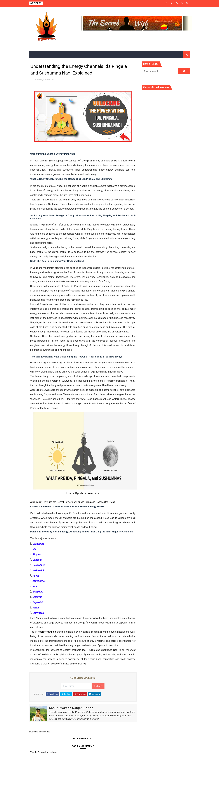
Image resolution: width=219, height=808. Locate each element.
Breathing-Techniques (44, 79)
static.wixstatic (89, 493)
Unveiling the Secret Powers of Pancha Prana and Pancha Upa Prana (79, 502)
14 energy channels (45, 631)
